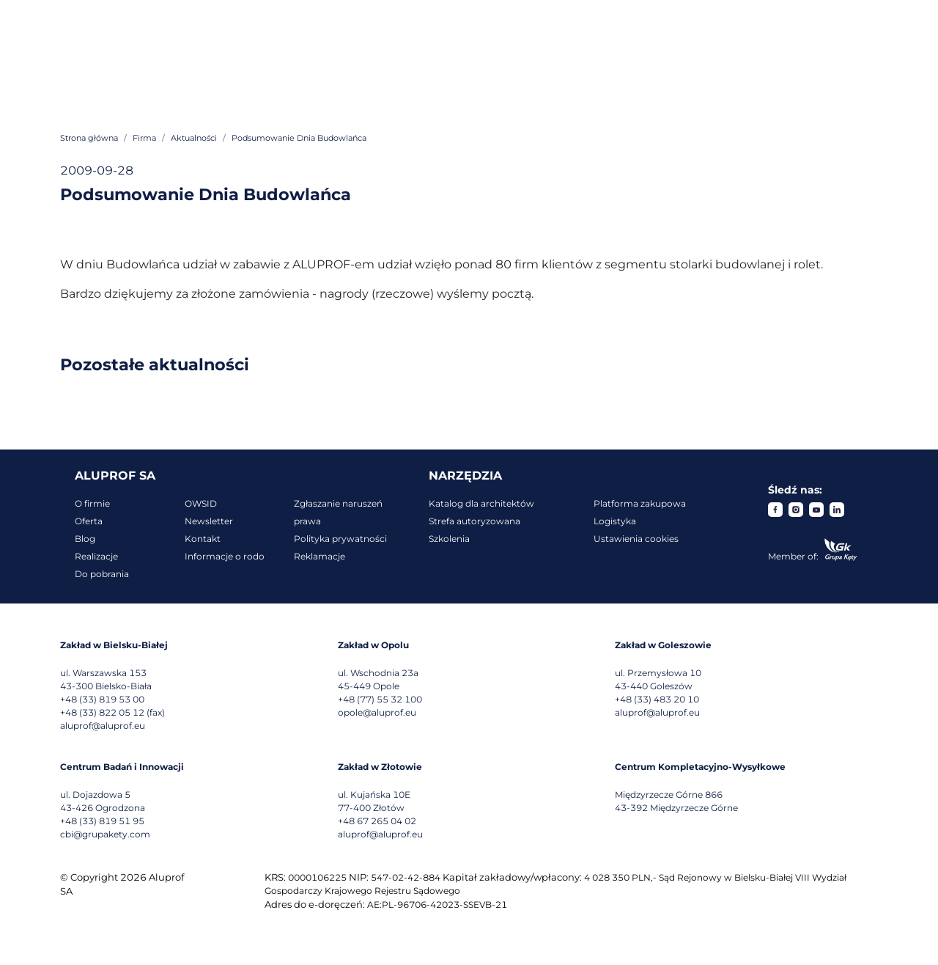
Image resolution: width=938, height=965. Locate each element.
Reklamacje (319, 556)
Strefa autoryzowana (474, 520)
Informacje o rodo (225, 556)
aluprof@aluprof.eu (102, 725)
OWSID (201, 503)
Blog (85, 538)
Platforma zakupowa (640, 503)
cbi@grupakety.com (105, 834)
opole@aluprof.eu (377, 712)
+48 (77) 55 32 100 (380, 699)
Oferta (89, 520)
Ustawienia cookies (636, 538)
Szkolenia (449, 538)
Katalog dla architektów (481, 503)
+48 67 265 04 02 (377, 820)
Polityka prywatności (340, 538)
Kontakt (203, 538)
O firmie (92, 503)
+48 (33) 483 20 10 (657, 699)
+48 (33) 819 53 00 (102, 699)
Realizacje (96, 556)
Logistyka (615, 520)
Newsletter (209, 520)
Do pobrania (102, 573)
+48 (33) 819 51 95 (102, 820)
